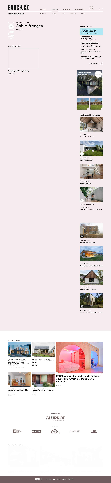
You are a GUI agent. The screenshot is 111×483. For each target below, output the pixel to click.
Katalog (55, 9)
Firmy (63, 13)
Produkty (73, 13)
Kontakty (70, 479)
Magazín (43, 9)
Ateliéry (54, 13)
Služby (83, 13)
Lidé (27, 22)
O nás (58, 479)
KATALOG (19, 22)
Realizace (43, 13)
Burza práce (79, 9)
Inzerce (64, 479)
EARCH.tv (66, 9)
